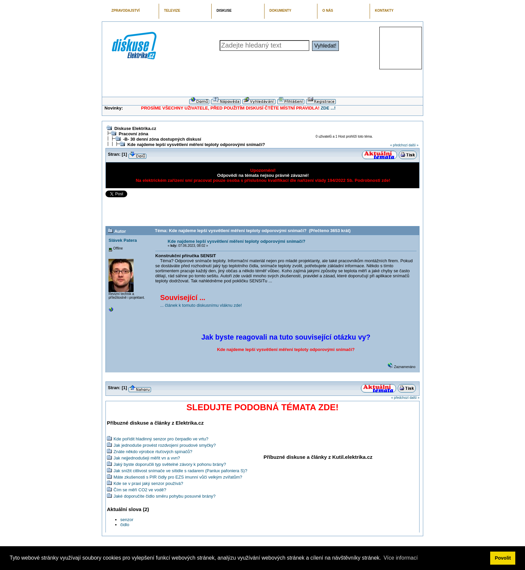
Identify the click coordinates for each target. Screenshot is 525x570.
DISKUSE (224, 10)
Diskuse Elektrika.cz (135, 128)
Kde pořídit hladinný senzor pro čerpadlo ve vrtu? (161, 438)
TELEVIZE (172, 10)
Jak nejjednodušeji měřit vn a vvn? (147, 457)
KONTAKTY (384, 10)
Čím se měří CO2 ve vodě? (140, 489)
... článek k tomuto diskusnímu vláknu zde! (201, 305)
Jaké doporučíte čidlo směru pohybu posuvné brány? (165, 496)
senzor (126, 519)
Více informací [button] (400, 558)
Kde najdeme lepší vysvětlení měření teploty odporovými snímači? (196, 144)
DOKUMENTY (280, 10)
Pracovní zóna (133, 133)
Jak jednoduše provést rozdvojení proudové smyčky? (165, 445)
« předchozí (398, 145)
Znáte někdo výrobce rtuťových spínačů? (153, 451)
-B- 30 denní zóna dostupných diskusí (162, 139)
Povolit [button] (503, 558)
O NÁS (327, 10)
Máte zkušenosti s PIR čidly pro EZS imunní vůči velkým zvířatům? (178, 477)
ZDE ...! (328, 108)
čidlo (124, 524)
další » (413, 145)
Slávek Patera (122, 240)
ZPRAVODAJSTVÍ (125, 10)
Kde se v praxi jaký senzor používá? (148, 483)
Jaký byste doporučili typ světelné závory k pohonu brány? (170, 464)
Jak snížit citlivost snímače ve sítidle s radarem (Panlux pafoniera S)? (180, 470)
